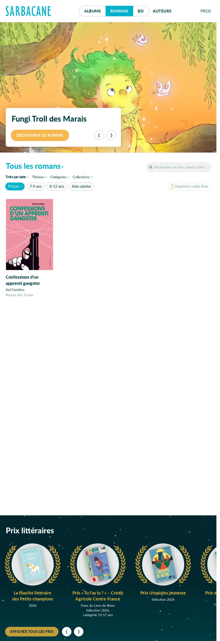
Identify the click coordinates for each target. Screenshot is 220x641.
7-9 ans (36, 186)
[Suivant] (111, 135)
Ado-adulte (81, 186)
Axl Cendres (15, 290)
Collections (81, 177)
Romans (119, 11)
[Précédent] (99, 135)
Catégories (58, 177)
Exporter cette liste (189, 186)
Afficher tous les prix (32, 631)
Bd (143, 10)
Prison (13, 186)
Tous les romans (33, 165)
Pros (206, 11)
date (18, 176)
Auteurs (162, 11)
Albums (92, 11)
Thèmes (38, 177)
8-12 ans (56, 186)
